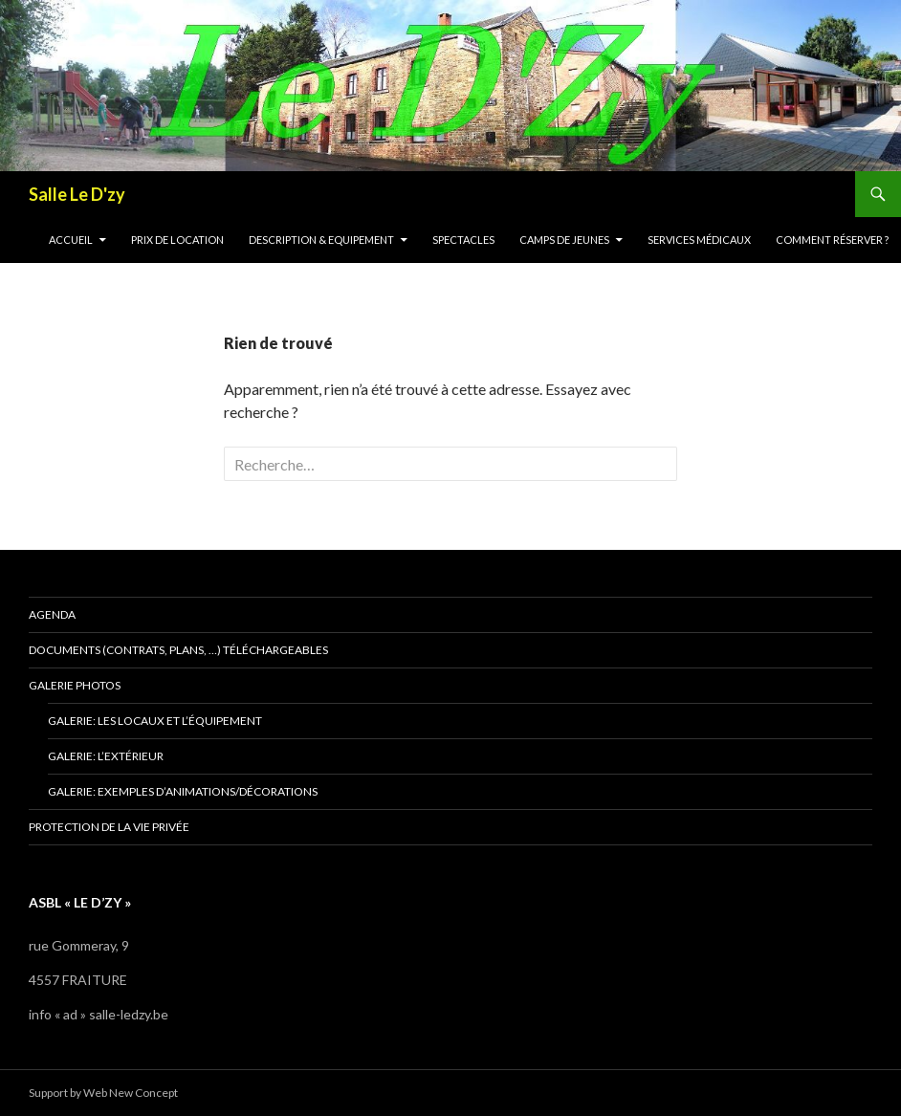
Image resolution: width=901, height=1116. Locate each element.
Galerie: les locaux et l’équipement (155, 720)
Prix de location (177, 239)
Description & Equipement (321, 239)
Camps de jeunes (564, 239)
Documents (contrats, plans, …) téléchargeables (178, 650)
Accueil (71, 239)
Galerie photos (75, 685)
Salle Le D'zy (77, 194)
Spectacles (463, 239)
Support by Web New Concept (103, 1092)
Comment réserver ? (832, 239)
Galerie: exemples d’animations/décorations (183, 791)
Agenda (52, 614)
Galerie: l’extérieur (106, 756)
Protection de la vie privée (109, 827)
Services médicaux (699, 239)
